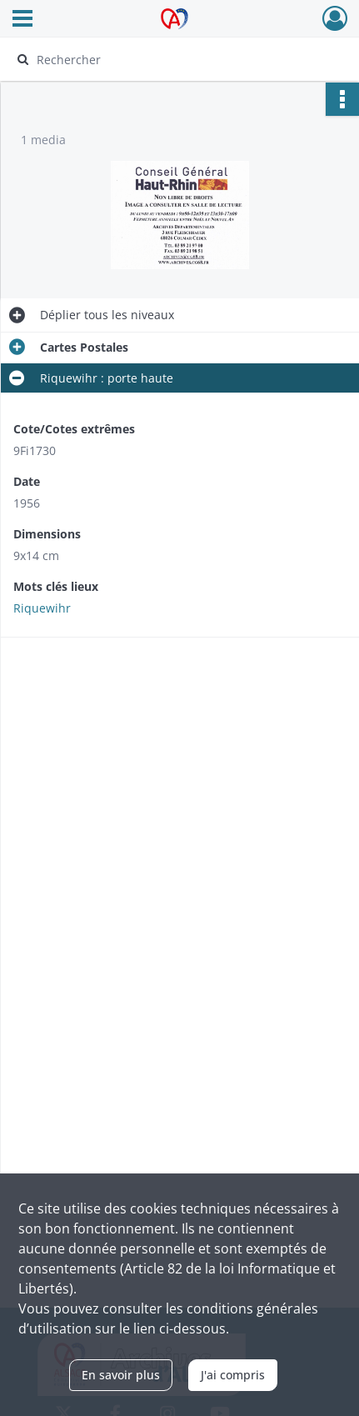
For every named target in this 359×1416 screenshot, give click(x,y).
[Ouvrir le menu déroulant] (22, 20)
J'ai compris (233, 1375)
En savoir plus (121, 1375)
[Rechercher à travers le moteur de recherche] (174, 59)
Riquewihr (42, 608)
